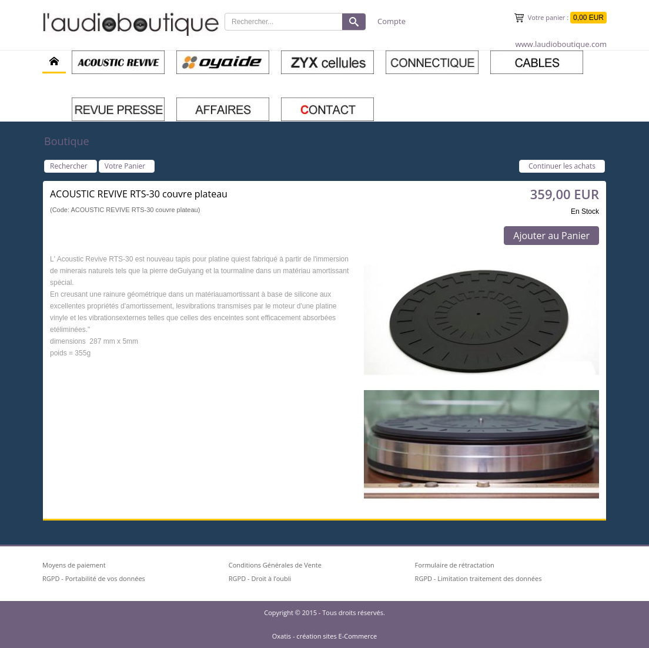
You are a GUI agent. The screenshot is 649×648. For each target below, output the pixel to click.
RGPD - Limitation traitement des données (478, 578)
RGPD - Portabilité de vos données (93, 578)
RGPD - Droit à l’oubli (260, 578)
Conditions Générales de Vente (275, 564)
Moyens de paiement (74, 564)
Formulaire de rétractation (454, 564)
